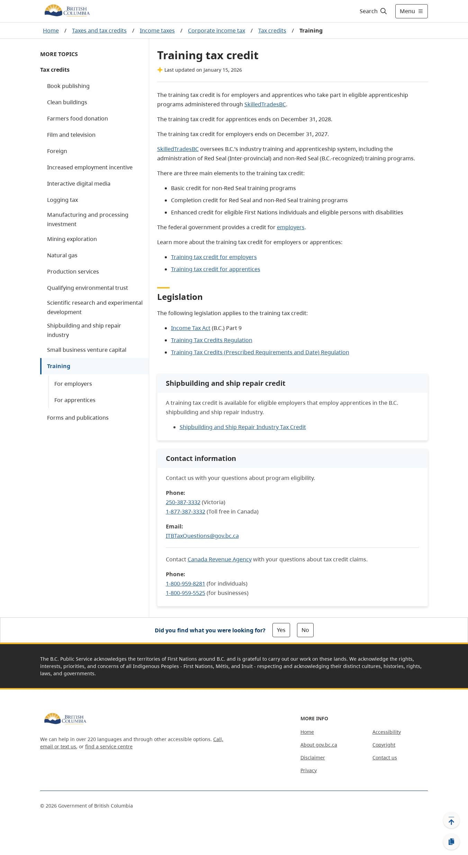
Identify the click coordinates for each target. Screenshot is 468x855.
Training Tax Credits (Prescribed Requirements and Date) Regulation (260, 352)
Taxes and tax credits (99, 30)
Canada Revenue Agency (220, 559)
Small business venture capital (86, 350)
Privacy (308, 770)
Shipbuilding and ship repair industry (84, 330)
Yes (281, 630)
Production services (73, 271)
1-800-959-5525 (185, 593)
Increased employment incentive (90, 167)
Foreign (57, 151)
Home (51, 30)
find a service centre (109, 746)
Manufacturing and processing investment (87, 219)
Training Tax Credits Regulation (211, 340)
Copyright (383, 744)
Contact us (384, 757)
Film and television (71, 135)
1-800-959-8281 (185, 583)
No (305, 630)
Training (58, 366)
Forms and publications (78, 417)
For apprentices (75, 400)
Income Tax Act (190, 328)
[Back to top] (451, 820)
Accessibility (386, 732)
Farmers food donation (77, 118)
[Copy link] (451, 842)
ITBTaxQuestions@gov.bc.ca (202, 536)
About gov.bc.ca (318, 744)
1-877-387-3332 (185, 511)
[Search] (374, 11)
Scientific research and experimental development (95, 307)
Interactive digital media (78, 183)
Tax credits (272, 30)
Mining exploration (72, 239)
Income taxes (157, 30)
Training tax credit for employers (214, 257)
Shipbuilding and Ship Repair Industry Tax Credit (243, 427)
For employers (73, 384)
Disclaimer (312, 757)
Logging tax (62, 200)
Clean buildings (67, 102)
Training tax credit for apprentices (215, 269)
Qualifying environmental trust (87, 288)
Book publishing (68, 86)
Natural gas (62, 255)
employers (291, 227)
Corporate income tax (216, 30)
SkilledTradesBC (265, 104)
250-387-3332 (183, 502)
